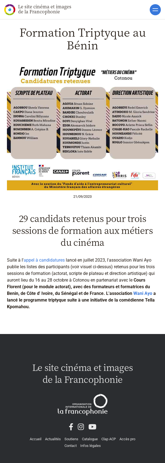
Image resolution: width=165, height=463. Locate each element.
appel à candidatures (44, 260)
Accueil (35, 439)
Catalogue (90, 439)
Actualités (53, 439)
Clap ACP (108, 439)
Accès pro (127, 439)
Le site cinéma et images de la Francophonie (37, 9)
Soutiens (71, 439)
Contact (70, 446)
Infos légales (90, 446)
